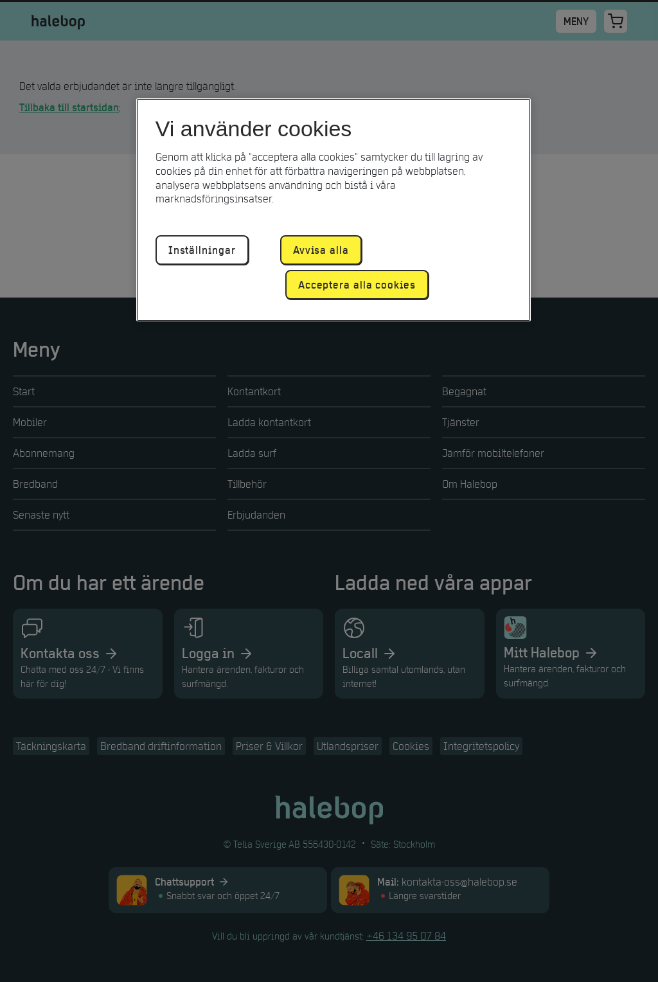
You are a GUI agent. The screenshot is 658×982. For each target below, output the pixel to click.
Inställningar (202, 250)
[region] (333, 209)
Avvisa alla (321, 250)
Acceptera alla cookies (357, 284)
